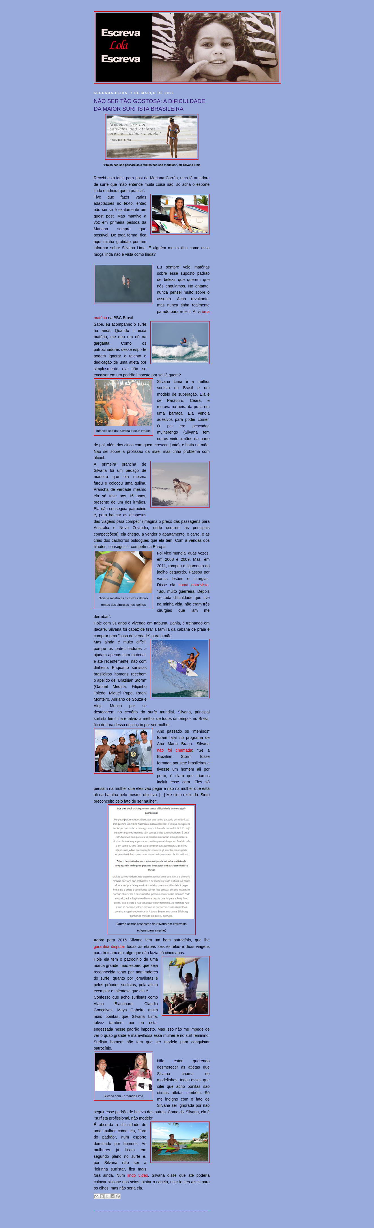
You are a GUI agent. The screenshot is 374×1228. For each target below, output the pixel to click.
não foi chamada (174, 750)
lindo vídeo (137, 1175)
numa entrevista (193, 585)
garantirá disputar (109, 946)
